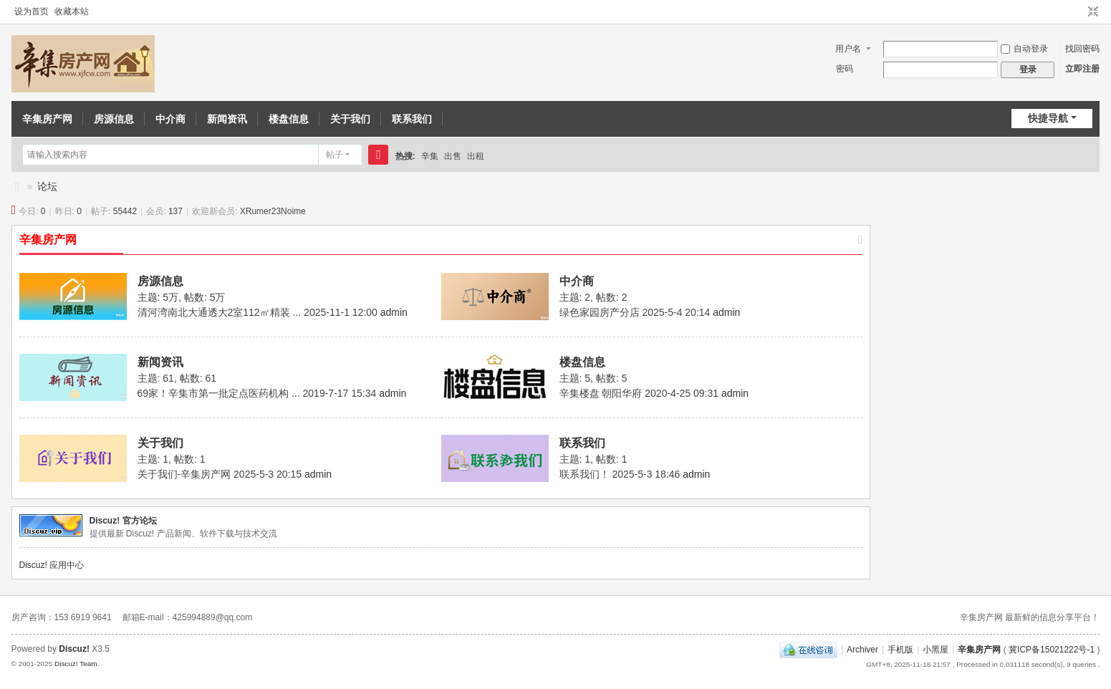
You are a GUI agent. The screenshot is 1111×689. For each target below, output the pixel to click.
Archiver (862, 650)
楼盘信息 (289, 119)
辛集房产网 (47, 119)
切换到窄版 (1093, 12)
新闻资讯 (227, 119)
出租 (475, 156)
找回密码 (1082, 49)
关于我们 (350, 119)
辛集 (429, 156)
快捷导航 (1048, 118)
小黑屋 (935, 650)
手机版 (900, 650)
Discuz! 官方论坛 (123, 521)
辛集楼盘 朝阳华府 (601, 393)
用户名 (848, 49)
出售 (452, 156)
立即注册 (1082, 69)
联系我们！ (584, 474)
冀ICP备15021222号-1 (1052, 650)
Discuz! (74, 649)
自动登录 (1024, 49)
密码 (844, 69)
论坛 (47, 186)
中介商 (170, 119)
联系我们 (412, 119)
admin (394, 312)
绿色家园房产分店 (599, 312)
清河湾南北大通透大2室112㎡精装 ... (220, 312)
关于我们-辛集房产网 (184, 474)
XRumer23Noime (273, 211)
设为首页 (31, 11)
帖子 (334, 155)
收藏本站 (71, 11)
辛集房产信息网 (17, 186)
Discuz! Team (75, 664)
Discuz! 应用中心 (52, 565)
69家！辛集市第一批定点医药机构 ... (219, 393)
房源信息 (114, 119)
